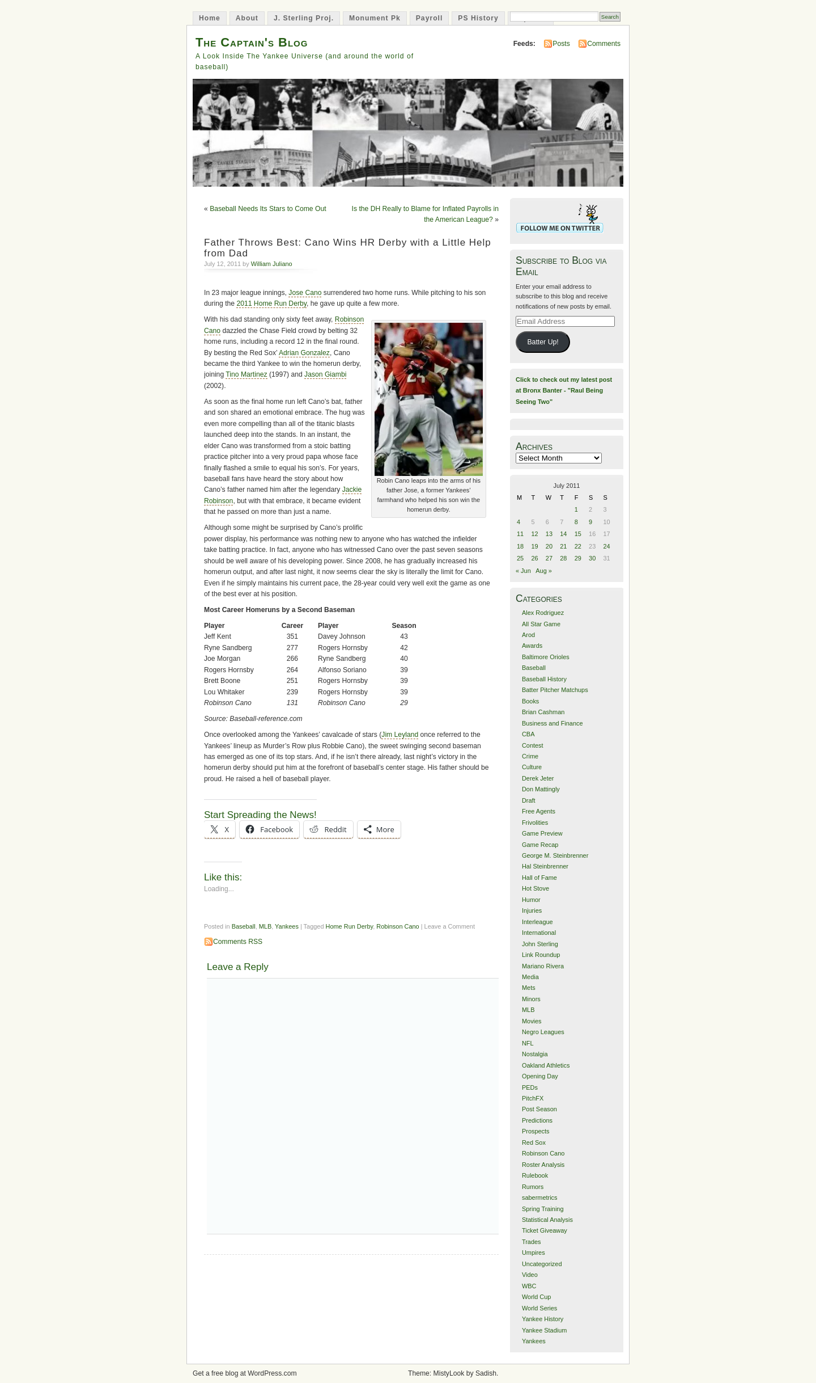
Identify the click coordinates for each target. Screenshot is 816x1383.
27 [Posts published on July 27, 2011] (549, 558)
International (539, 932)
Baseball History (544, 679)
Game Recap (540, 844)
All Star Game (541, 624)
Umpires (533, 1252)
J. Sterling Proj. (304, 18)
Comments (603, 44)
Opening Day (540, 1076)
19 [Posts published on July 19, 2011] (534, 546)
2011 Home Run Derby (271, 303)
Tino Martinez (246, 374)
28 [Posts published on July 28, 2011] (563, 558)
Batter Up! (542, 342)
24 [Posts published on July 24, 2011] (607, 546)
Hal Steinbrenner (545, 866)
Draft (529, 800)
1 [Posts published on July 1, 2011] (576, 509)
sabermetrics (540, 1197)
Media (530, 976)
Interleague (537, 921)
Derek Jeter (538, 778)
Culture (532, 767)
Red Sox (534, 1142)
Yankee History (542, 1318)
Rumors (532, 1186)
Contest (532, 745)
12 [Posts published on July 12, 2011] (534, 533)
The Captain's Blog (252, 42)
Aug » (544, 570)
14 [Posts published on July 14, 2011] (563, 533)
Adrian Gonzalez (304, 353)
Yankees (287, 926)
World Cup (536, 1296)
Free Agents (538, 811)
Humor (531, 899)
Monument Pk (375, 18)
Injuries (532, 910)
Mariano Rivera (543, 966)
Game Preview (542, 833)
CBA (528, 734)
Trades (531, 1241)
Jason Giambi (325, 374)
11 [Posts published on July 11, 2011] (520, 533)
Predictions (537, 1120)
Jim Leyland (399, 735)
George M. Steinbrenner (555, 855)
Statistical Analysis (547, 1219)
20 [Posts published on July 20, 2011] (549, 546)
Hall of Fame (539, 877)
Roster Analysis (543, 1164)
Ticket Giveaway (544, 1230)
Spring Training (543, 1208)
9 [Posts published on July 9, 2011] (590, 521)
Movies (532, 1021)
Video (530, 1274)
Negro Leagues (543, 1031)
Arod (528, 634)
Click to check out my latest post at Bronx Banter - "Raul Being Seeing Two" (564, 390)
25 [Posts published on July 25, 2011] (520, 558)
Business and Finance (552, 723)
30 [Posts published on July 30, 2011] (592, 558)
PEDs (530, 1087)
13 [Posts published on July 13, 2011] (549, 533)
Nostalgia (535, 1054)
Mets (529, 987)
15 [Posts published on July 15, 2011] (578, 533)
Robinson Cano (397, 926)
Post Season (539, 1109)
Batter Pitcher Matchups (555, 689)
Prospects (536, 1131)
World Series (539, 1308)
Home (209, 18)
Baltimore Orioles (546, 656)
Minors (531, 999)
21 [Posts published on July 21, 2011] (563, 546)
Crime (530, 756)
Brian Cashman (543, 712)
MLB (265, 926)
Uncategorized (542, 1263)
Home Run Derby (349, 926)
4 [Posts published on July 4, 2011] (518, 521)
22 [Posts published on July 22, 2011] (578, 546)
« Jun (523, 570)
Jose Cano (304, 293)
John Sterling (540, 944)
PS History (478, 18)
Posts (561, 44)
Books (530, 701)
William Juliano (271, 263)
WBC (529, 1286)
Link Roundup (541, 954)
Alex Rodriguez (543, 612)
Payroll (429, 18)
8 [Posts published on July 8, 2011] (576, 521)
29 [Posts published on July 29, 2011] (578, 558)
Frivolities (535, 822)
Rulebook (535, 1175)
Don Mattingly (541, 789)
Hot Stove (535, 888)
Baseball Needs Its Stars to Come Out (268, 209)
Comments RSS (237, 942)
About (247, 18)
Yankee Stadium (544, 1330)
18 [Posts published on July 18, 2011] (520, 546)
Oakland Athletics (546, 1065)
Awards (532, 645)
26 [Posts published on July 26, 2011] (534, 558)
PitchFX (532, 1098)
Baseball (244, 926)
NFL (528, 1043)
